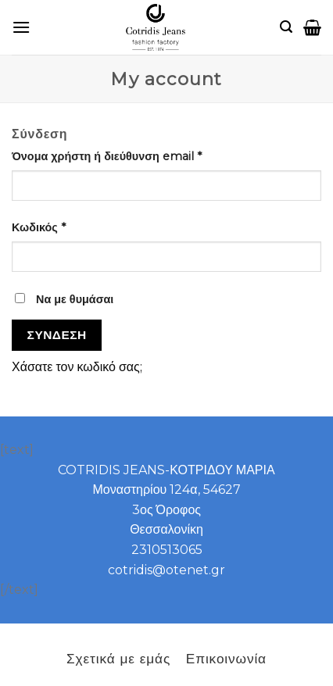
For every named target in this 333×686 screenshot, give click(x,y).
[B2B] (21, 27)
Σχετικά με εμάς (118, 658)
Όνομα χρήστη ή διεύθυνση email (107, 156)
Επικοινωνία (226, 658)
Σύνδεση (57, 334)
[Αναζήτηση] (286, 27)
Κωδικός (39, 227)
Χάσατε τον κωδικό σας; (77, 366)
